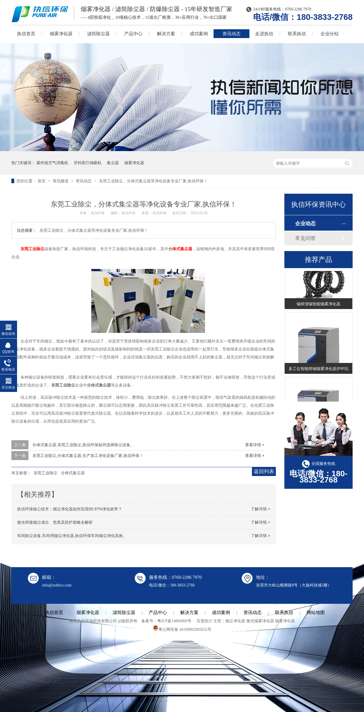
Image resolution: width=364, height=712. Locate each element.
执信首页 (26, 33)
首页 (42, 181)
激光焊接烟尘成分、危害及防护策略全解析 (55, 522)
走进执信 (264, 33)
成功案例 (199, 33)
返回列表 (264, 471)
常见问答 (305, 238)
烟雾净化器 (61, 33)
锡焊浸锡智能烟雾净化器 (318, 305)
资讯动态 (231, 33)
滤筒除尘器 (98, 33)
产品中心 (133, 33)
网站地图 (316, 612)
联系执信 (297, 33)
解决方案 (166, 33)
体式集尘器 (182, 249)
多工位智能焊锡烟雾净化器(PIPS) (318, 370)
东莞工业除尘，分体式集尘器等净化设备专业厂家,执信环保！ (153, 181)
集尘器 (113, 162)
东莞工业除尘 (32, 249)
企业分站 (329, 33)
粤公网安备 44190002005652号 (182, 629)
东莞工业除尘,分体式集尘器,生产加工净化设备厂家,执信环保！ (87, 455)
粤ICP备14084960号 (174, 621)
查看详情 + (254, 444)
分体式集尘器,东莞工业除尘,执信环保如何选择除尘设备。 (83, 444)
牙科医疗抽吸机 (88, 162)
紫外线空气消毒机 (52, 162)
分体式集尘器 (73, 473)
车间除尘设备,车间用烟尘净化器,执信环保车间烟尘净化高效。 (72, 535)
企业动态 (305, 223)
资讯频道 (61, 181)
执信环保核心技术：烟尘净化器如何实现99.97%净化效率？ (69, 509)
